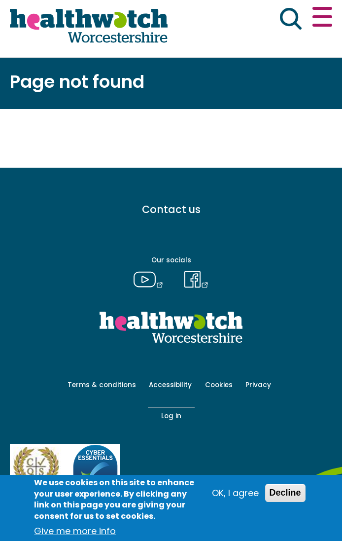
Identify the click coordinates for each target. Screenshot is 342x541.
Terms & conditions (102, 385)
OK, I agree (235, 493)
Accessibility (170, 385)
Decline (285, 493)
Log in (171, 416)
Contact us (171, 209)
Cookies (219, 385)
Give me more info (75, 531)
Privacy (258, 385)
